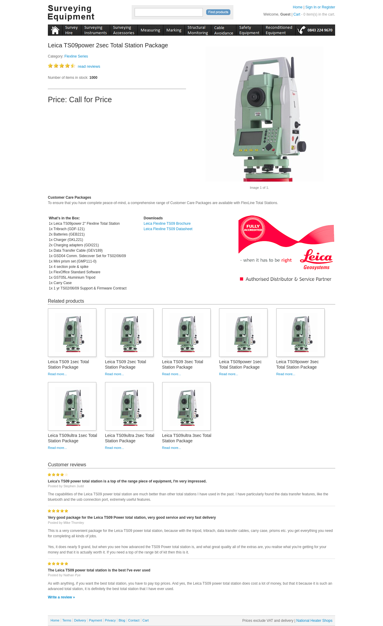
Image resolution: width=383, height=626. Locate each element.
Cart (297, 14)
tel (315, 29)
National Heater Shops (314, 621)
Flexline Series (76, 56)
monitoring (197, 29)
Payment (95, 620)
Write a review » (61, 597)
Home (298, 7)
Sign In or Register (320, 7)
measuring (150, 29)
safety (249, 29)
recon (278, 29)
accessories (123, 29)
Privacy (110, 620)
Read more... (57, 374)
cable (223, 29)
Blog (121, 620)
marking (173, 29)
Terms (66, 620)
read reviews (89, 66)
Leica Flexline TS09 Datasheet (168, 229)
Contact (133, 620)
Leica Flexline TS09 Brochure (167, 223)
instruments (71, 29)
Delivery (80, 620)
